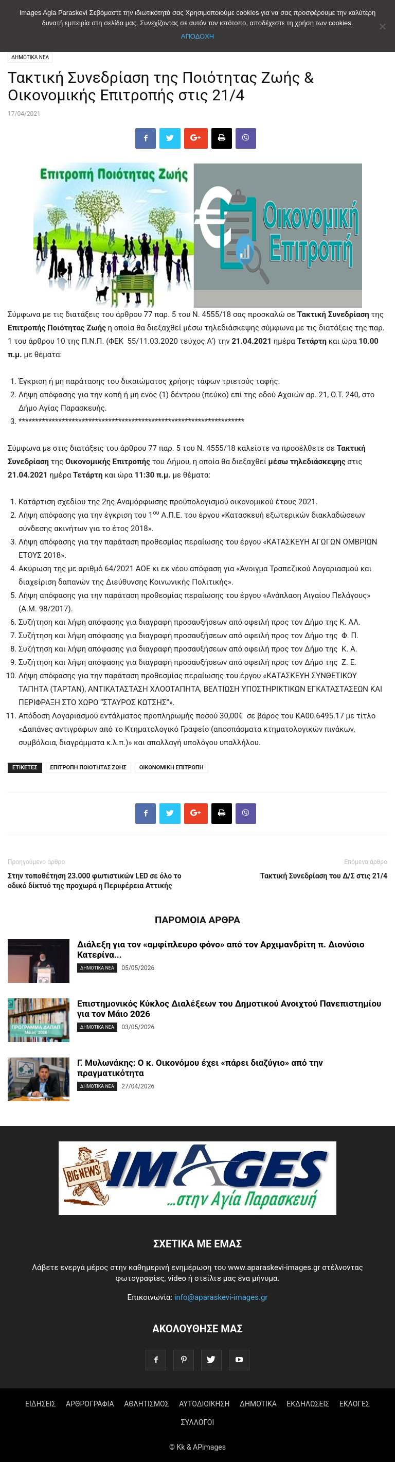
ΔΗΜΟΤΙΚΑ (258, 1404)
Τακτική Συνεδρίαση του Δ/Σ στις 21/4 (323, 876)
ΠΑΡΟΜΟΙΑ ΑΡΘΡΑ (197, 920)
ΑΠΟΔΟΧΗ (197, 36)
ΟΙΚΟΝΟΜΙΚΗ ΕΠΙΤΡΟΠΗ (171, 767)
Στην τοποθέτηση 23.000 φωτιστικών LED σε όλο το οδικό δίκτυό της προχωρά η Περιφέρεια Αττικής (95, 881)
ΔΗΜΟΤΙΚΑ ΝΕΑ (30, 57)
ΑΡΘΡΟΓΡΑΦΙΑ (90, 1404)
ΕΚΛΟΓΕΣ (354, 1404)
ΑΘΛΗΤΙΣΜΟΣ (146, 1404)
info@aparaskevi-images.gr (221, 1297)
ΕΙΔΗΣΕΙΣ (40, 1404)
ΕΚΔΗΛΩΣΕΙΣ (307, 1404)
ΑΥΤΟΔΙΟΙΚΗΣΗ (204, 1404)
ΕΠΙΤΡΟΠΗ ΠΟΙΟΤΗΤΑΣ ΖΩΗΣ (88, 767)
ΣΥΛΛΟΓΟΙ (197, 1422)
